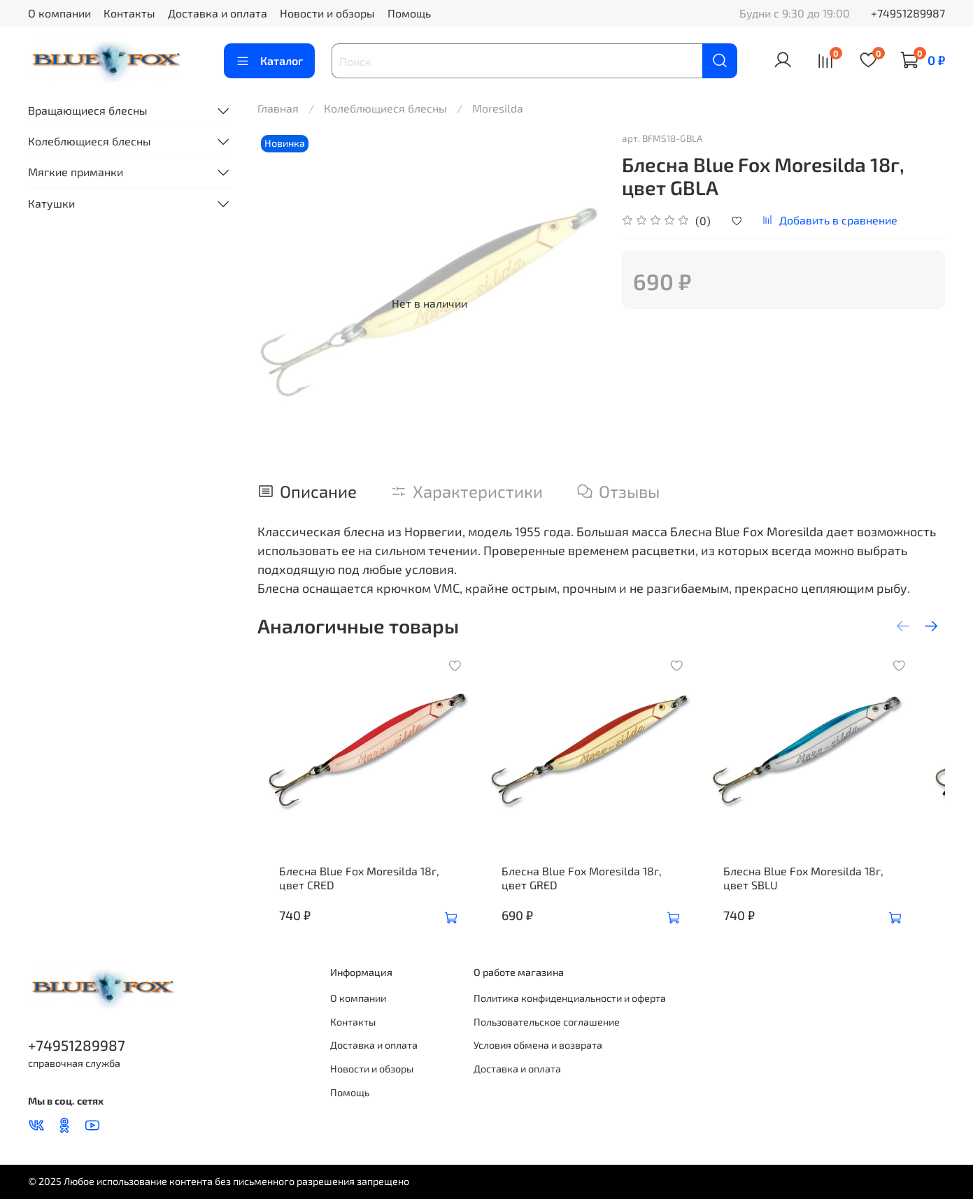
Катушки (51, 203)
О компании (59, 13)
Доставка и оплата (217, 13)
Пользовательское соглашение (547, 1022)
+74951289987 (908, 13)
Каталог (269, 61)
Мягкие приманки (75, 171)
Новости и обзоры (327, 13)
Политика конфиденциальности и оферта (570, 998)
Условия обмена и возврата (538, 1045)
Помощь (409, 13)
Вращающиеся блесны (88, 110)
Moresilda (497, 108)
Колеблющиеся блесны (385, 108)
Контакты (129, 13)
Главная (278, 108)
